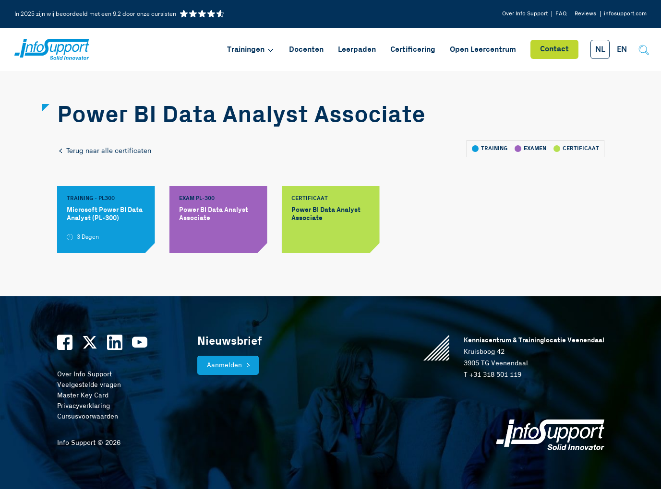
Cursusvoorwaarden (87, 416)
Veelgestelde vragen (89, 385)
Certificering (412, 49)
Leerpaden (357, 49)
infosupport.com (625, 14)
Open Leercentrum (483, 49)
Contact (554, 49)
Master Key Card (82, 395)
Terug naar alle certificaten (104, 151)
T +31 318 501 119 (492, 375)
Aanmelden (224, 365)
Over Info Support (525, 14)
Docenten (306, 49)
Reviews (585, 14)
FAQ (561, 14)
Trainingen (251, 49)
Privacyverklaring (83, 406)
